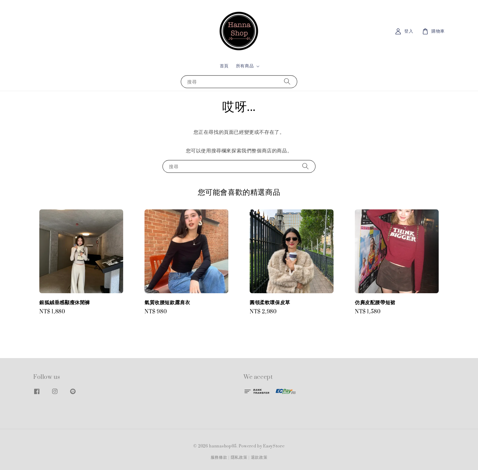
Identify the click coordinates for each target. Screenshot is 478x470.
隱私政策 (239, 457)
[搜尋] (287, 81)
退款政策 (259, 457)
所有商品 (245, 66)
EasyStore (273, 446)
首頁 (224, 66)
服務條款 (219, 457)
